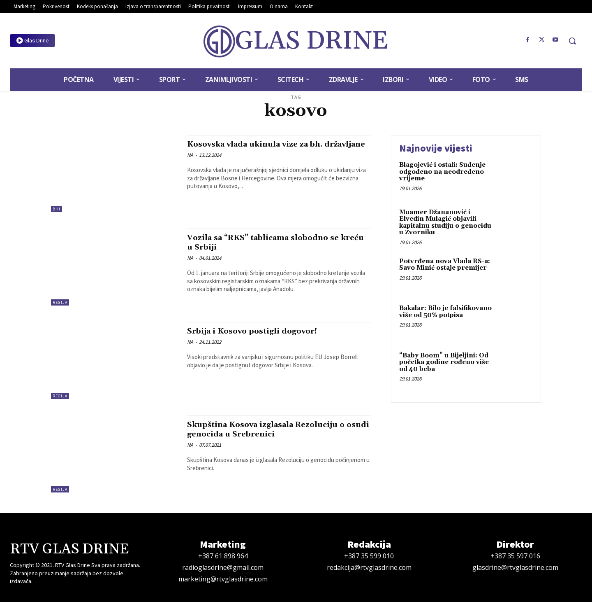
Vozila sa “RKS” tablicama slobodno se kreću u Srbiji (274, 242)
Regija (60, 302)
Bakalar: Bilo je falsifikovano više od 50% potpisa (445, 311)
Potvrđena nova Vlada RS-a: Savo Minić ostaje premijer (444, 264)
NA (190, 164)
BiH (56, 209)
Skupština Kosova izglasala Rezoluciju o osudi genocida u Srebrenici (277, 429)
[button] (572, 41)
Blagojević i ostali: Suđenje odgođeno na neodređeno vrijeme (442, 171)
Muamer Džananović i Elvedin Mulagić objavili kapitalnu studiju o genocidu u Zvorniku (445, 222)
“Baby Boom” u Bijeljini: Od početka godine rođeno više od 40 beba (444, 362)
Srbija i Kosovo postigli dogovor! (260, 331)
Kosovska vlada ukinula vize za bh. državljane (264, 149)
